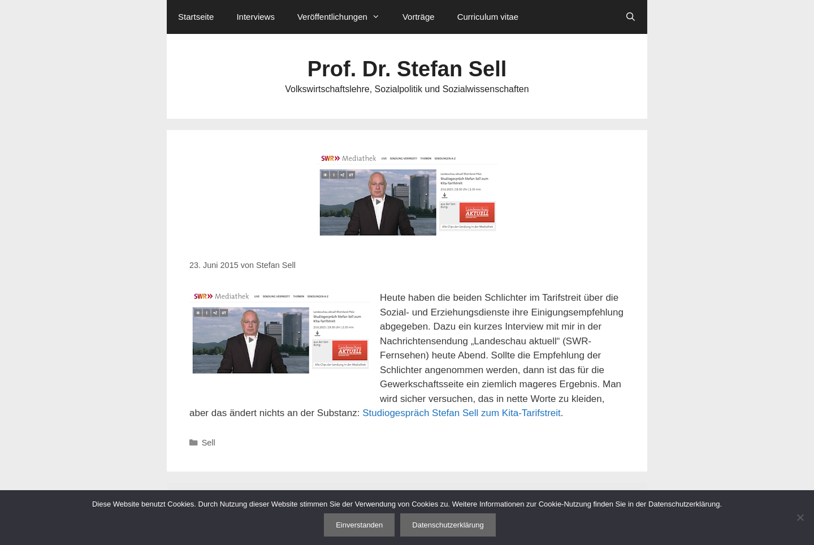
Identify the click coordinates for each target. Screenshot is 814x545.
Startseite (196, 16)
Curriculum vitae (487, 16)
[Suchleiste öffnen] (630, 17)
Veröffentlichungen (344, 17)
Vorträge (418, 16)
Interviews (255, 16)
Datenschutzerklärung (447, 525)
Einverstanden (359, 525)
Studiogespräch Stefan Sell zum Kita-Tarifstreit (461, 413)
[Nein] (800, 517)
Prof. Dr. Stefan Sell (407, 69)
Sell (208, 442)
